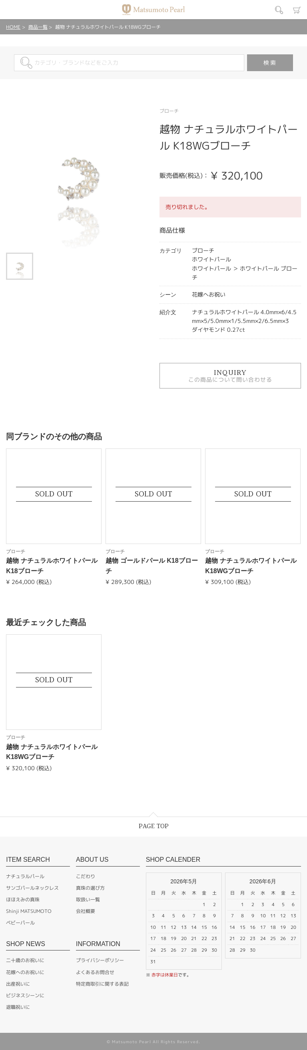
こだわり (85, 876)
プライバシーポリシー (100, 960)
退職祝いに (18, 1007)
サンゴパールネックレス (32, 888)
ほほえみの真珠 (23, 899)
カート (297, 10)
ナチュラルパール (25, 876)
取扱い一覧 (88, 899)
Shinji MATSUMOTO (29, 911)
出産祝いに (18, 983)
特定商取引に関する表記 (102, 983)
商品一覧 (38, 27)
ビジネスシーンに (25, 995)
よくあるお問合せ (95, 972)
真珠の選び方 (90, 888)
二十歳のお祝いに (25, 960)
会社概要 (85, 911)
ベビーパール (20, 922)
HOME (13, 27)
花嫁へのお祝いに (25, 972)
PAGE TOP (154, 826)
